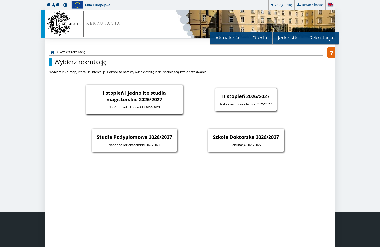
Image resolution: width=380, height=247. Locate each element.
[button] (49, 4)
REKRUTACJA (103, 24)
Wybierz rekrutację (80, 62)
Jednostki (288, 37)
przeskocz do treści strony (1, 1)
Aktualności (228, 37)
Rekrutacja (321, 37)
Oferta (260, 37)
